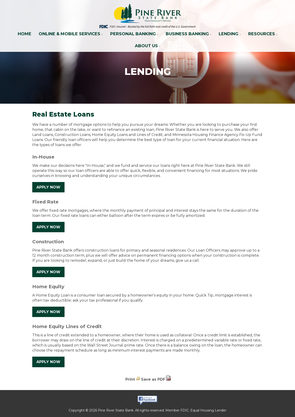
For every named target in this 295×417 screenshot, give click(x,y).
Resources (261, 33)
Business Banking (187, 33)
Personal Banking (133, 33)
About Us (146, 45)
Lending (228, 33)
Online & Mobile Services (69, 33)
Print (130, 379)
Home (24, 33)
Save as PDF (153, 379)
